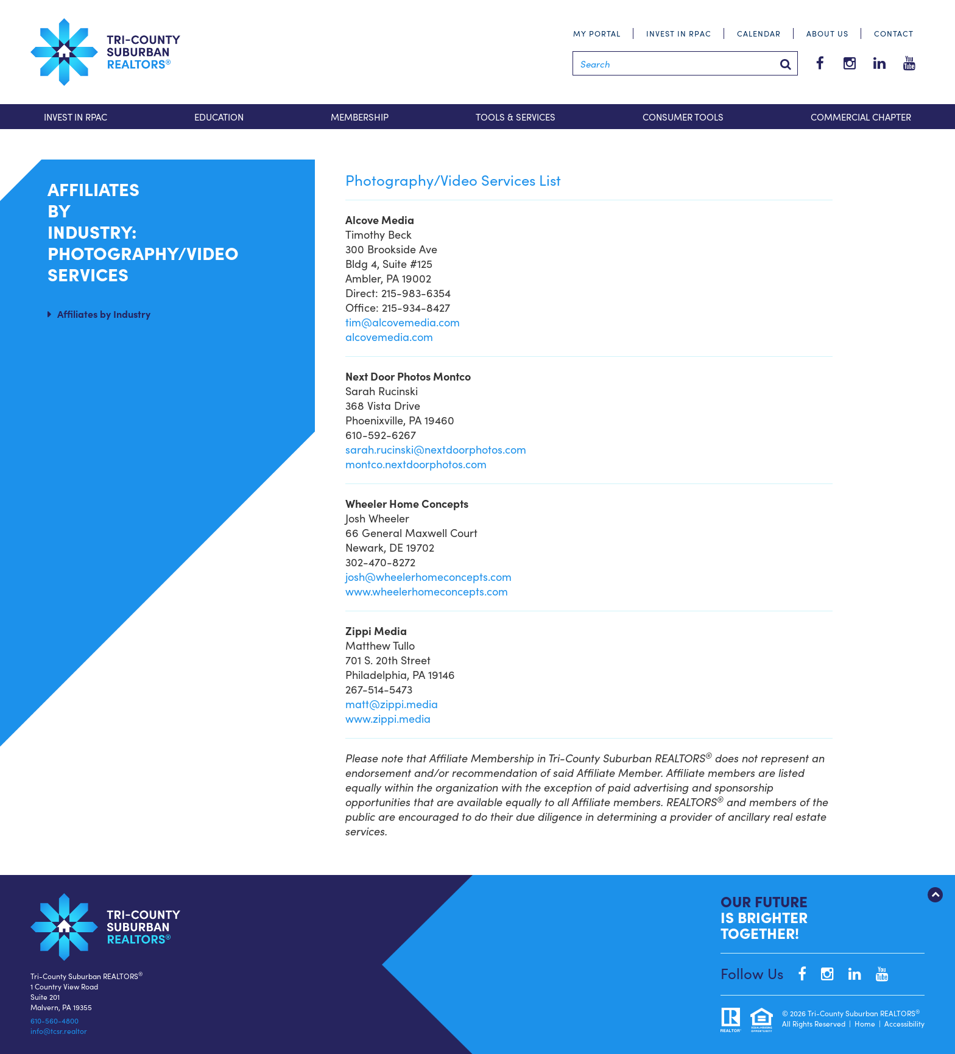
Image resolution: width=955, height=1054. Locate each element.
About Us (827, 33)
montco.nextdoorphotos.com (416, 463)
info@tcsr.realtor (58, 1030)
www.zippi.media (388, 718)
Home (865, 1023)
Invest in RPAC (678, 33)
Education (219, 116)
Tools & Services (515, 116)
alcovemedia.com (389, 336)
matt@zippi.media (391, 703)
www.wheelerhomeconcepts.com (426, 591)
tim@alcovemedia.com (402, 321)
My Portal (597, 33)
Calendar (759, 33)
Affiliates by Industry (103, 313)
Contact (894, 33)
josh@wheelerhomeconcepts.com (428, 576)
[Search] (685, 63)
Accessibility (904, 1023)
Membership (360, 116)
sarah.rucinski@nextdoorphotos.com (435, 449)
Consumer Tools (683, 116)
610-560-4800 (54, 1020)
